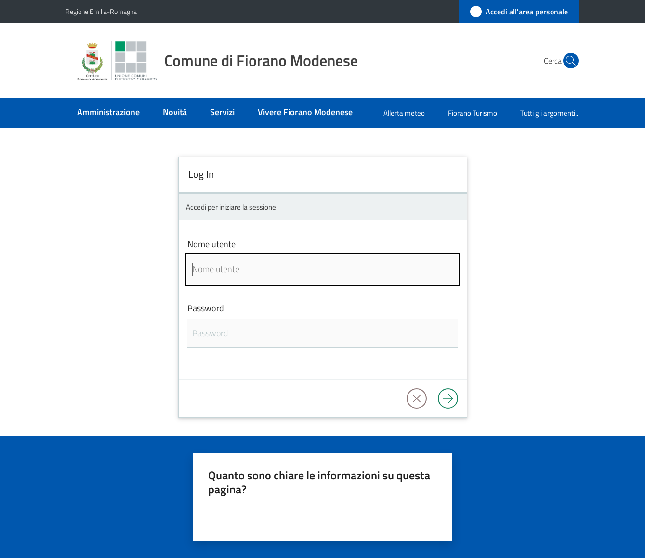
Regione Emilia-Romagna (101, 11)
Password (205, 308)
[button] (567, 60)
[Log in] (448, 398)
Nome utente (211, 244)
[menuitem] (108, 113)
